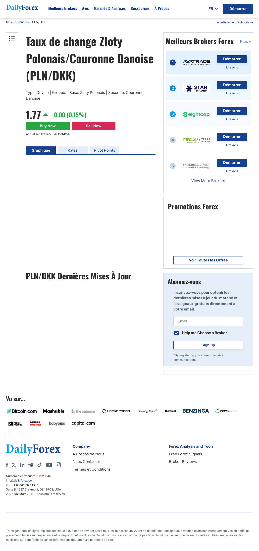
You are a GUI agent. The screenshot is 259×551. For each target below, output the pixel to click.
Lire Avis (232, 67)
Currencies (21, 22)
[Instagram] (58, 464)
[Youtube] (49, 465)
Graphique (41, 150)
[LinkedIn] (22, 465)
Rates (73, 150)
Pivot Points (104, 150)
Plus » (245, 41)
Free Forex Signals (185, 454)
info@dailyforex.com (20, 480)
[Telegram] (30, 465)
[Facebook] (7, 465)
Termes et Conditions (92, 469)
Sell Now (94, 125)
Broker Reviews (183, 461)
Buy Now (48, 125)
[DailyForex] (33, 450)
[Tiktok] (40, 465)
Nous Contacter (86, 461)
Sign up (208, 345)
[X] (14, 465)
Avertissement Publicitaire (235, 22)
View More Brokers (208, 180)
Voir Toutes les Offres (208, 260)
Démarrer (232, 59)
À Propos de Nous (88, 454)
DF (8, 22)
